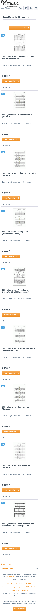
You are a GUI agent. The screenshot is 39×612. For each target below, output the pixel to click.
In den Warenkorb (11, 80)
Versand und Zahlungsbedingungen (13, 587)
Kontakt (28, 583)
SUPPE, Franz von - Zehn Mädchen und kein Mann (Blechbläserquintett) (18, 525)
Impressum (24, 590)
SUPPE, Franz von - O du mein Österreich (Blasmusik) (19, 174)
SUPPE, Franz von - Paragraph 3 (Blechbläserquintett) (15, 233)
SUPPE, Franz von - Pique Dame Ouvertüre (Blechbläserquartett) (15, 291)
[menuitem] (5, 8)
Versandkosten (10, 576)
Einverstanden (19, 609)
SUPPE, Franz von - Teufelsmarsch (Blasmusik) (16, 408)
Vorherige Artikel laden (19, 27)
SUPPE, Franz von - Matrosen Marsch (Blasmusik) (17, 116)
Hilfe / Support (19, 583)
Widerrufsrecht (31, 587)
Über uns (9, 583)
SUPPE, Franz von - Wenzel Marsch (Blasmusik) (16, 466)
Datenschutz (15, 590)
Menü (5, 7)
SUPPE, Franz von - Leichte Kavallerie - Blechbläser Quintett (18, 57)
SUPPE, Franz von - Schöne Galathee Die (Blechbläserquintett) (18, 349)
